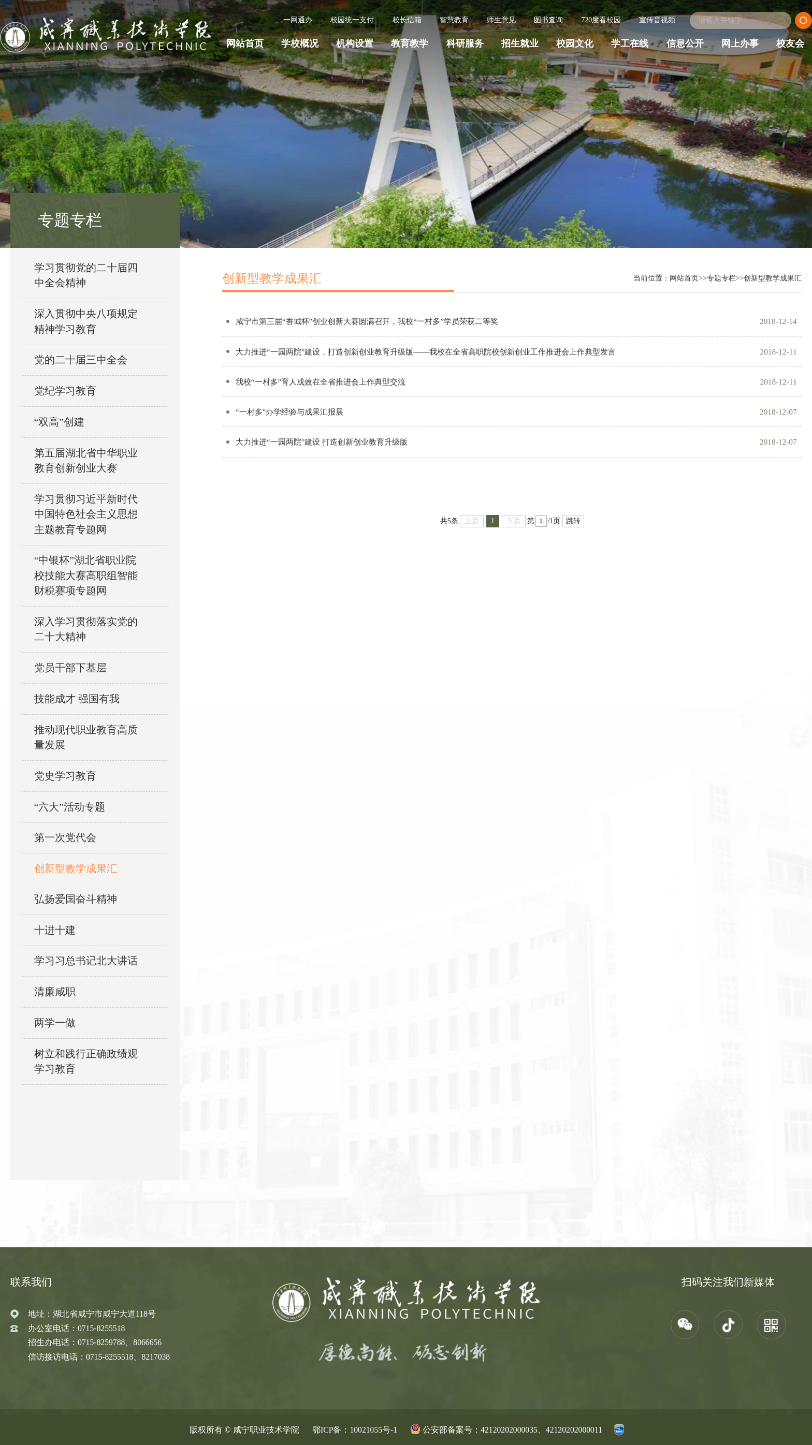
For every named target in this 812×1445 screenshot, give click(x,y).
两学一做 (55, 1023)
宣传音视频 (657, 20)
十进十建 (55, 930)
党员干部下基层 (70, 667)
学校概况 (299, 43)
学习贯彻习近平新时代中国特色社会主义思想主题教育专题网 (86, 514)
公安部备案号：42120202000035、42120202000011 (512, 1429)
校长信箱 (407, 20)
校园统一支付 (352, 20)
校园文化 (574, 43)
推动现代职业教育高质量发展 (86, 737)
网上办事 (740, 43)
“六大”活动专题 (69, 807)
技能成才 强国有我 (77, 699)
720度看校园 (601, 20)
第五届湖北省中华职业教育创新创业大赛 (86, 461)
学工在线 (629, 43)
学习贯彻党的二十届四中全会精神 (86, 275)
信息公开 (685, 43)
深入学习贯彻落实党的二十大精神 (86, 629)
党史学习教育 (65, 776)
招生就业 (520, 43)
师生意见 (501, 20)
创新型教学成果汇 (75, 868)
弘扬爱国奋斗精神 (75, 899)
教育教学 (409, 43)
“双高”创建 (59, 422)
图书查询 (548, 20)
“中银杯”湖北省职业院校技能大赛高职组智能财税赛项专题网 (86, 575)
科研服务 (465, 43)
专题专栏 (721, 278)
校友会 (790, 43)
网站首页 (245, 43)
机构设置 (354, 43)
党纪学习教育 (65, 391)
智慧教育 (454, 20)
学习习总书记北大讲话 (86, 960)
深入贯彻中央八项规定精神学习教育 (86, 321)
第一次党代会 (65, 837)
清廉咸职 (55, 991)
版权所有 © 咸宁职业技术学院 (244, 1429)
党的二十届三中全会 (80, 360)
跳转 (573, 524)
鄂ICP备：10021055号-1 (354, 1429)
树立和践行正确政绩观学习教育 (86, 1061)
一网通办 (297, 20)
